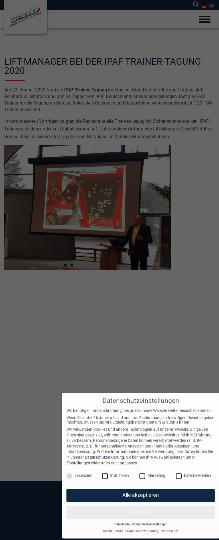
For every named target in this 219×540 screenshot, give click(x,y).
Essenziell (79, 471)
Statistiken (115, 471)
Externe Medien (193, 471)
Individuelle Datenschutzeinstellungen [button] (140, 520)
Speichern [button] (140, 508)
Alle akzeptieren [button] (140, 491)
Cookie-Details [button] (113, 527)
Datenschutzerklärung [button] (143, 527)
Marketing (152, 471)
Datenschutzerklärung (104, 453)
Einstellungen (78, 458)
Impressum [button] (170, 527)
